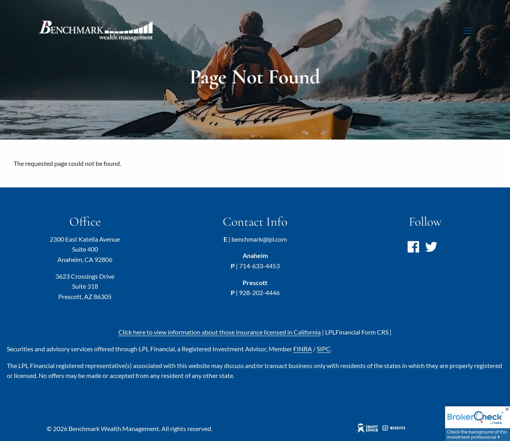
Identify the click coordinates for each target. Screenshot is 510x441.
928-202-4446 (259, 292)
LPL (356, 332)
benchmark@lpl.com (259, 239)
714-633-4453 (259, 266)
